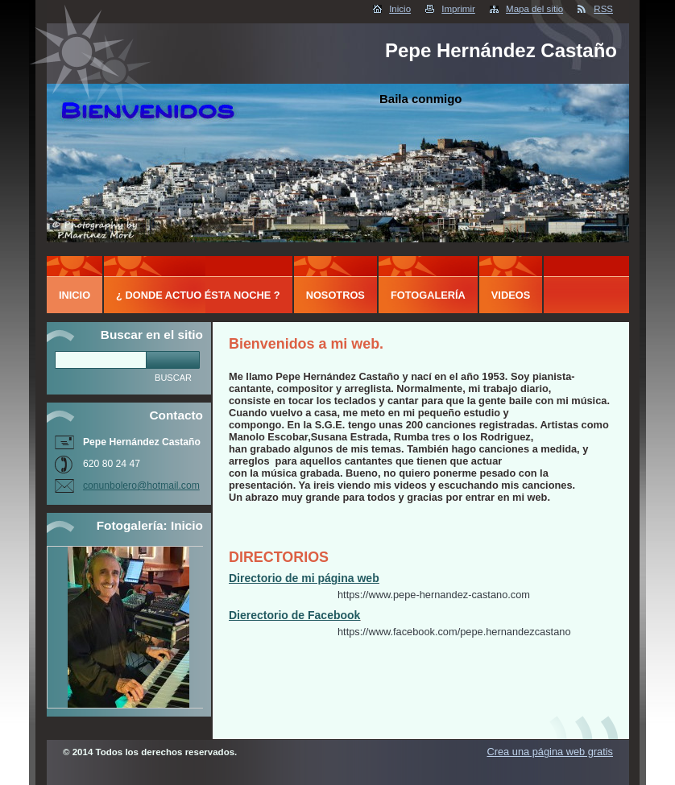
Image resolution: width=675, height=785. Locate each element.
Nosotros (335, 295)
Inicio (400, 9)
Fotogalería (428, 295)
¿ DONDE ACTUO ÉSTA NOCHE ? (198, 295)
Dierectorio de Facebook (294, 615)
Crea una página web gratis (550, 752)
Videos (510, 295)
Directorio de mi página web (304, 578)
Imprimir (458, 9)
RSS (603, 9)
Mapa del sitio (534, 9)
